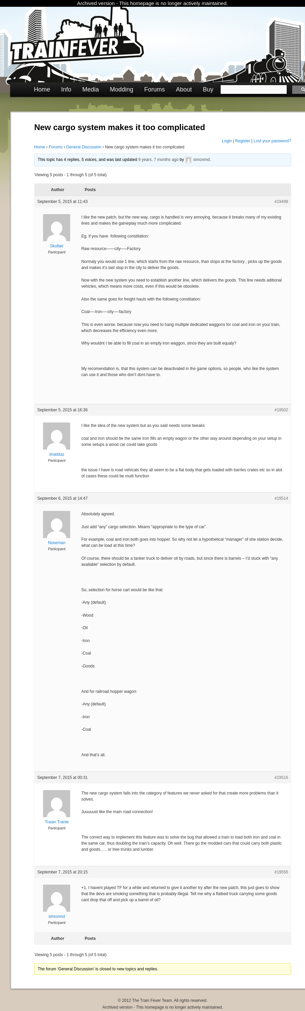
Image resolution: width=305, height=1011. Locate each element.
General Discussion (83, 147)
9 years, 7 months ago (158, 159)
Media (90, 89)
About (184, 89)
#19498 (281, 201)
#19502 (281, 410)
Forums (154, 89)
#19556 (281, 872)
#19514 (281, 498)
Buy (208, 89)
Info (66, 89)
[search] (253, 89)
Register (242, 141)
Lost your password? (272, 141)
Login (227, 141)
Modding (121, 89)
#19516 (281, 777)
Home (42, 89)
